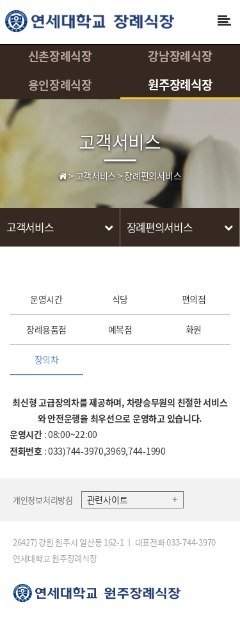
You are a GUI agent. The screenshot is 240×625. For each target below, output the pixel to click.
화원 (194, 329)
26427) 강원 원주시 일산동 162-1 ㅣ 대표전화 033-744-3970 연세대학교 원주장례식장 (114, 550)
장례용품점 (46, 329)
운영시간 (46, 299)
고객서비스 (120, 141)
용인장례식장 (60, 84)
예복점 (120, 329)
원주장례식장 (180, 84)
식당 (120, 299)
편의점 (194, 299)
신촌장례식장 (60, 56)
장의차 (47, 359)
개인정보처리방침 (43, 500)
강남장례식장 (180, 56)
